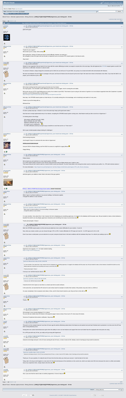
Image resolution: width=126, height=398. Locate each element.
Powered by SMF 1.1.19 (55, 395)
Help (11, 13)
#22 (122, 46)
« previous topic (113, 19)
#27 (122, 155)
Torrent (22, 11)
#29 (122, 192)
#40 (122, 370)
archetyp (5, 26)
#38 (122, 336)
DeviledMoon (6, 133)
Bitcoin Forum (6, 16)
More (27, 13)
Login (18, 13)
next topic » (120, 19)
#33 (122, 258)
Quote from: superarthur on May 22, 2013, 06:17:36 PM (34, 278)
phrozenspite (6, 170)
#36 (122, 309)
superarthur (6, 191)
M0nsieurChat (7, 46)
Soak (4, 62)
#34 (122, 276)
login (16, 8)
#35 (122, 296)
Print (121, 20)
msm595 (5, 336)
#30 (122, 204)
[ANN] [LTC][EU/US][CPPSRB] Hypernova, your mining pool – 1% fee (53, 16)
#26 (122, 134)
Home (6, 13)
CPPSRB (104, 66)
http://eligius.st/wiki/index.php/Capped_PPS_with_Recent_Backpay (72, 167)
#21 (122, 26)
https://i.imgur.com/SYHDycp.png (31, 250)
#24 (122, 84)
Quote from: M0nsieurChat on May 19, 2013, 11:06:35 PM (35, 261)
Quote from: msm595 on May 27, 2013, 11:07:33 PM (34, 352)
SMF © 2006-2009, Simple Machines (68, 395)
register (20, 8)
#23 (122, 63)
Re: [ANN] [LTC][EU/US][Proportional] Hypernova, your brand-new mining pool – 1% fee (49, 26)
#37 (122, 322)
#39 (122, 349)
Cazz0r (5, 321)
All (15, 21)
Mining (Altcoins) (29, 16)
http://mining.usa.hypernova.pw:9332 (52, 94)
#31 (122, 225)
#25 (122, 107)
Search (14, 13)
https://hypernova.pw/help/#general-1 (43, 167)
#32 (122, 246)
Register (22, 13)
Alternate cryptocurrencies (17, 16)
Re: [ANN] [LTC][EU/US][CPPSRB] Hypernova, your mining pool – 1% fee (45, 154)
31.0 (20, 11)
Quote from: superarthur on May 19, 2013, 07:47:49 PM (34, 207)
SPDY (37, 248)
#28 (122, 171)
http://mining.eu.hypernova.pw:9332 (32, 94)
